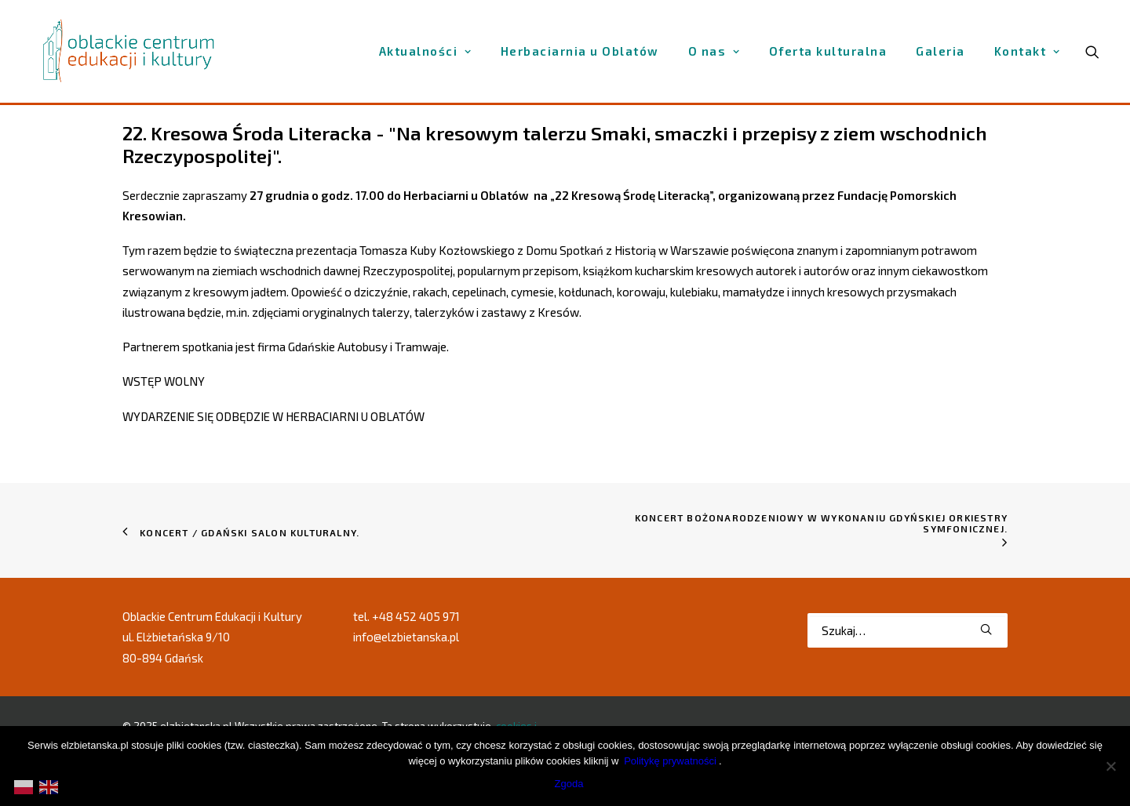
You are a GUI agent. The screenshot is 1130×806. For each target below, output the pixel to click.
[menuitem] (425, 51)
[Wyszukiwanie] (907, 630)
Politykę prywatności (670, 761)
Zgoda (569, 784)
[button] (986, 629)
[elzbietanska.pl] (129, 51)
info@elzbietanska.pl (406, 637)
